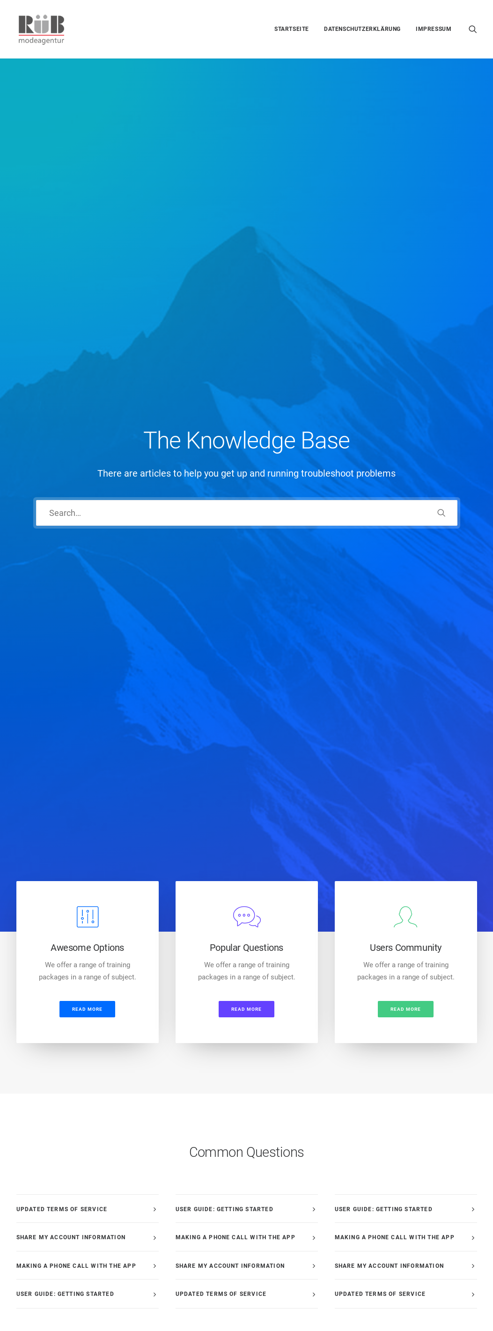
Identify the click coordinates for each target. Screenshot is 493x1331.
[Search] (246, 191)
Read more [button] (87, 365)
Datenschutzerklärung (362, 29)
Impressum (433, 29)
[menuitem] (292, 29)
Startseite (291, 29)
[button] (473, 29)
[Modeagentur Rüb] (41, 29)
